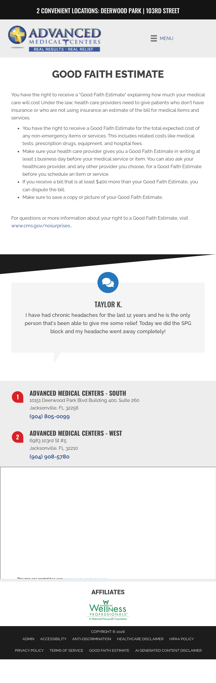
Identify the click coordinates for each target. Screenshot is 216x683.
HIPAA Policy (181, 639)
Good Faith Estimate (109, 650)
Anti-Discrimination (91, 639)
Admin (28, 639)
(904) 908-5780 (49, 456)
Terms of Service (66, 650)
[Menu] (162, 38)
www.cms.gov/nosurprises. (41, 225)
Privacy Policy (29, 650)
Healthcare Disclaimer (140, 639)
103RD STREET (162, 10)
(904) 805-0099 (50, 416)
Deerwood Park (122, 10)
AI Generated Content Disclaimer (168, 650)
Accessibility (53, 639)
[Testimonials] (108, 317)
